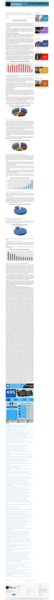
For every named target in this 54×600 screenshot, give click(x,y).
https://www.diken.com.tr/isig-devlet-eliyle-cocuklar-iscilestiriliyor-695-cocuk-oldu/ (16, 459)
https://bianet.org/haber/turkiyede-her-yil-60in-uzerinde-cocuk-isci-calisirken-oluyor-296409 (17, 438)
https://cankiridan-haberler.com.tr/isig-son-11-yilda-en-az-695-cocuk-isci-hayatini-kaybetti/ (17, 446)
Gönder (14, 594)
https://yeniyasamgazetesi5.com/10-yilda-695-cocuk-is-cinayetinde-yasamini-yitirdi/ (16, 572)
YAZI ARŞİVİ (30, 7)
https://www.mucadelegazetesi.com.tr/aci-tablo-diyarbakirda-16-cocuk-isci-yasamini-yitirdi (17, 530)
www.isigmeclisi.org (43, 591)
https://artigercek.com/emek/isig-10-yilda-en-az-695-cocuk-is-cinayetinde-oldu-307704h (17, 433)
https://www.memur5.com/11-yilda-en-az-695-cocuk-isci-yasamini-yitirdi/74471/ (16, 525)
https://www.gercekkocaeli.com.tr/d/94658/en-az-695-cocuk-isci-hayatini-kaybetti (16, 488)
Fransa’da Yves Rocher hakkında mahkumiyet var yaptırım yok (40, 61)
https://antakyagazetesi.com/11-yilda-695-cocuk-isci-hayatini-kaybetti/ (15, 430)
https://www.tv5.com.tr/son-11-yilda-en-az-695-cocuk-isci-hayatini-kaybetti (15, 565)
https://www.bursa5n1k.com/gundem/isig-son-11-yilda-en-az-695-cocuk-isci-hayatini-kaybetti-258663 (19, 441)
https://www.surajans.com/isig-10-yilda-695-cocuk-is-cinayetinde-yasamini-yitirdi (16, 556)
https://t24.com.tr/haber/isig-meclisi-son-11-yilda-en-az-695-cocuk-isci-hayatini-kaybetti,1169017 (18, 557)
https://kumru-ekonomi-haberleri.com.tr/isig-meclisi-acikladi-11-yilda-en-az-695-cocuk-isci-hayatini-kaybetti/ (20, 517)
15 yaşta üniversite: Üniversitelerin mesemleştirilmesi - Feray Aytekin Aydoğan (41, 22)
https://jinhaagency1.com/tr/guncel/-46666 (11, 506)
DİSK (18, 588)
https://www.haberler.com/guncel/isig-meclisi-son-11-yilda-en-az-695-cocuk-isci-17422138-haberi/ (18, 496)
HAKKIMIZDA (14, 7)
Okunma (9, 580)
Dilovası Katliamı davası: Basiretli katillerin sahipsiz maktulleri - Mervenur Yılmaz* (41, 74)
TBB (28, 588)
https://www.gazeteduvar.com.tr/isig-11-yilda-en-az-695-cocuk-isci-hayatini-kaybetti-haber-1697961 (18, 477)
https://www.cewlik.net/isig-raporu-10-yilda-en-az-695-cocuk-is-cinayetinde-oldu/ (16, 449)
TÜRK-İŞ (18, 591)
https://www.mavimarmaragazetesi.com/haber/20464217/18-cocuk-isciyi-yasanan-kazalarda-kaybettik (19, 521)
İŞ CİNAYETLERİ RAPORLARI (22, 7)
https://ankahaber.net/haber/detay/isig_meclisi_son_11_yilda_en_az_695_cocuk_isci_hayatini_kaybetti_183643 (20, 429)
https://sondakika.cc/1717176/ (10, 550)
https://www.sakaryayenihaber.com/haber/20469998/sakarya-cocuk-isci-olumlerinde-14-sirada (18, 544)
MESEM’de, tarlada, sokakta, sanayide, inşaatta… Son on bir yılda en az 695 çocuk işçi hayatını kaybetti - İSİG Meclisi (19, 14)
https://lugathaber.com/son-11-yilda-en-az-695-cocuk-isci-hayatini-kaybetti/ (15, 518)
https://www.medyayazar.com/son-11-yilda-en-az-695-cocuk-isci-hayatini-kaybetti (16, 524)
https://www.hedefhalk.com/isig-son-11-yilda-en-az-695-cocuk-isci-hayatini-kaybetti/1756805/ (18, 500)
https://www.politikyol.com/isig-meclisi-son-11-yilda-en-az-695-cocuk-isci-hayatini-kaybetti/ (17, 537)
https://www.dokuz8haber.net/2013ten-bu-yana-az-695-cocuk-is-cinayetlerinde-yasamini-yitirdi (18, 460)
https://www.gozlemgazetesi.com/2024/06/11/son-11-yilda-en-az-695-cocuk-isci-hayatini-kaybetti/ (18, 489)
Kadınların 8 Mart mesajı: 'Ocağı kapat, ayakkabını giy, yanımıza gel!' (41, 34)
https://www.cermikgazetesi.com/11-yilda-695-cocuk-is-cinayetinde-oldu (15, 447)
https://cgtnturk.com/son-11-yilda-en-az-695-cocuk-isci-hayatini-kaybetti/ (15, 450)
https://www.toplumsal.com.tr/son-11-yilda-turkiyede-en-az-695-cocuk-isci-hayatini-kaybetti (17, 564)
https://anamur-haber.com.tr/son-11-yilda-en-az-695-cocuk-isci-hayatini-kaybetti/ (16, 427)
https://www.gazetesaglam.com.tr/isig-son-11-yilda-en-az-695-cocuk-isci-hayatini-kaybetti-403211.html (19, 486)
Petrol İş (29, 591)
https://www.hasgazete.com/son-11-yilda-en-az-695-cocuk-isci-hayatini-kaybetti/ (16, 499)
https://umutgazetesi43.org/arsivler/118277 (11, 568)
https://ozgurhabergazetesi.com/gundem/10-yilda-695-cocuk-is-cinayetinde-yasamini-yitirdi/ (17, 533)
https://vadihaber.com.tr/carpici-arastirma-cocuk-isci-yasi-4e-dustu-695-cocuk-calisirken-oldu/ (18, 569)
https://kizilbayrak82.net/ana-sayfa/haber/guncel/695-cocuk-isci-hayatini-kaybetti (16, 513)
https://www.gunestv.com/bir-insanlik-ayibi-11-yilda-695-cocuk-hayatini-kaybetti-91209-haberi (18, 492)
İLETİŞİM (41, 7)
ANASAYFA (8, 7)
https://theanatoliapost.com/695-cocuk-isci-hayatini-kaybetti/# (14, 560)
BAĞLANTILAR (36, 7)
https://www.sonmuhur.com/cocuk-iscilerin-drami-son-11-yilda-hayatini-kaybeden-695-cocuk (18, 553)
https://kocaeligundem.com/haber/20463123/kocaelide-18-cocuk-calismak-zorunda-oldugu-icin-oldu (19, 514)
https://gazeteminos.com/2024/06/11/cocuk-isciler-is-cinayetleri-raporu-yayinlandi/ (16, 480)
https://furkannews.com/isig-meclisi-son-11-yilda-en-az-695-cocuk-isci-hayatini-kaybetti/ (17, 472)
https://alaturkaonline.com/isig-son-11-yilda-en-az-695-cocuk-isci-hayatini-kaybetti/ (16, 426)
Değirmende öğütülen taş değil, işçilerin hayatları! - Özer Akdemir (41, 88)
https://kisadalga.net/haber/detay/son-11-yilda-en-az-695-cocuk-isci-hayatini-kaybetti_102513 (18, 511)
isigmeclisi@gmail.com (45, 592)
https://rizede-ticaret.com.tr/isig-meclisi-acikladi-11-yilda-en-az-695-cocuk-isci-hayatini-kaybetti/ (18, 540)
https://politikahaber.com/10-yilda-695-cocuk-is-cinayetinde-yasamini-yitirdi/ (15, 536)
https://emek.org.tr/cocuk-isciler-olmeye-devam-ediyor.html (13, 467)
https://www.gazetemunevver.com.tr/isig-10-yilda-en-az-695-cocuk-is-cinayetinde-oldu (17, 481)
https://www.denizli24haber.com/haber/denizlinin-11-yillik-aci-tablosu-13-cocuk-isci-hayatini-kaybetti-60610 (19, 456)
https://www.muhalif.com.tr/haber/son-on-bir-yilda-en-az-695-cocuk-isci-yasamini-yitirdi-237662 (18, 532)
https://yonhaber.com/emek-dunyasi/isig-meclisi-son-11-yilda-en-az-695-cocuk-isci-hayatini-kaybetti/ (19, 576)
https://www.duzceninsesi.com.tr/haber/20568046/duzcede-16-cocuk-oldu (15, 462)
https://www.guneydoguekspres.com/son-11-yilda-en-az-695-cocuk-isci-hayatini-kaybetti (17, 493)
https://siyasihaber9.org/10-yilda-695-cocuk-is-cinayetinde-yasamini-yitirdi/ (15, 549)
